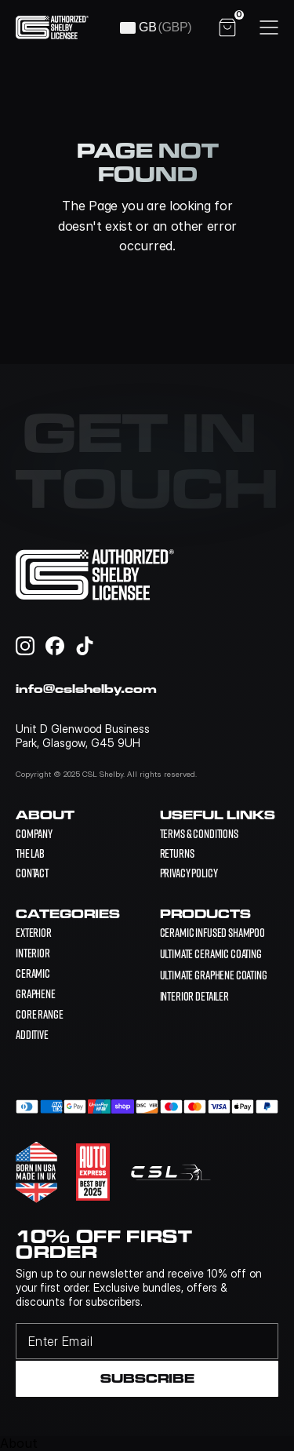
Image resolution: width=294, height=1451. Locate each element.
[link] (213, 933)
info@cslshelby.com (86, 688)
